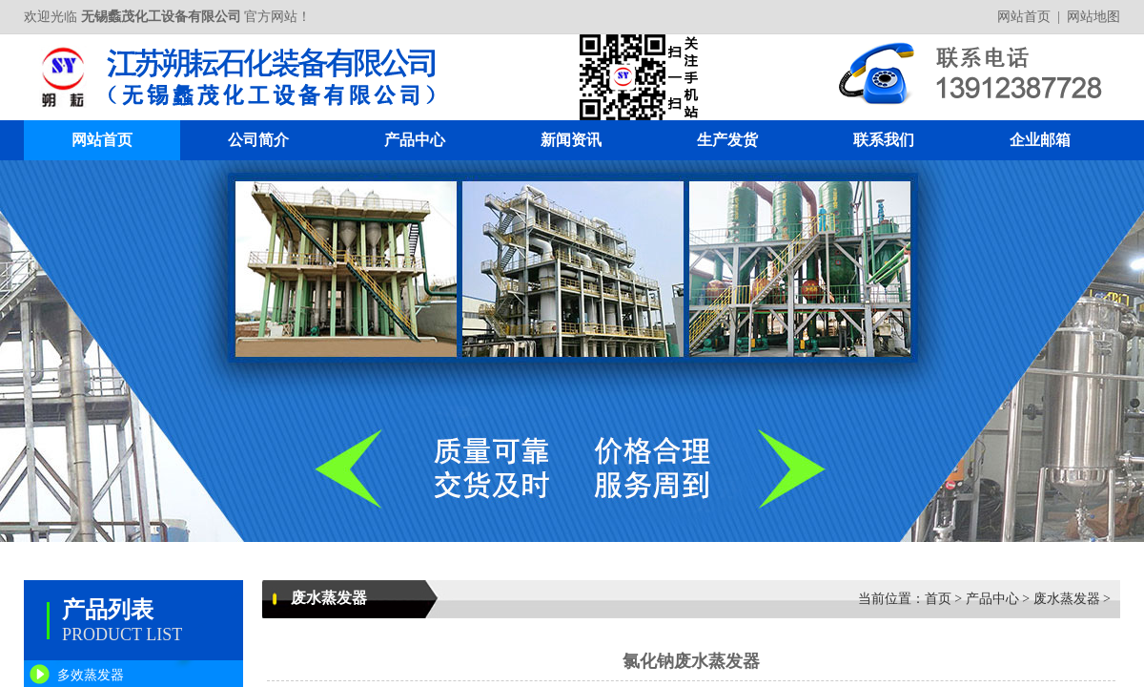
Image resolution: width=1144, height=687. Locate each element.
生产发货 (727, 140)
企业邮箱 (1040, 140)
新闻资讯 (571, 140)
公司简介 (258, 140)
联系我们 (883, 140)
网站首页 (1024, 17)
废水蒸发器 (1066, 599)
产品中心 (414, 140)
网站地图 (1093, 17)
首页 (938, 599)
